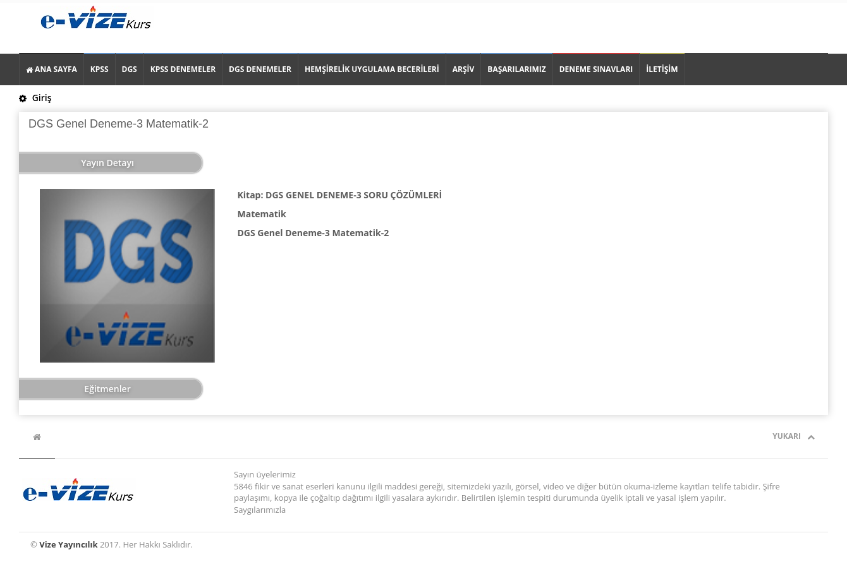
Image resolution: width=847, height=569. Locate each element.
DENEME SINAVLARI (596, 69)
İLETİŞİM (662, 69)
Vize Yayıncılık (68, 544)
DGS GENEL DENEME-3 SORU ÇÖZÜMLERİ (353, 195)
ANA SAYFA (51, 69)
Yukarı (793, 436)
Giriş (35, 98)
